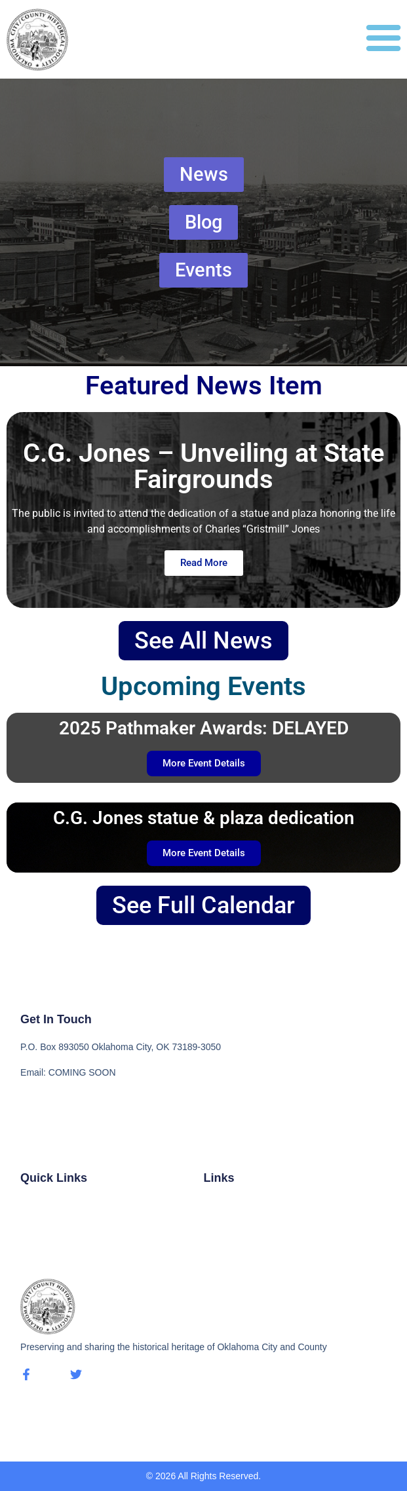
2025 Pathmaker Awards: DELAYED (204, 728)
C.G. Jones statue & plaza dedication (204, 818)
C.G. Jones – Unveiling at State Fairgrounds (204, 466)
